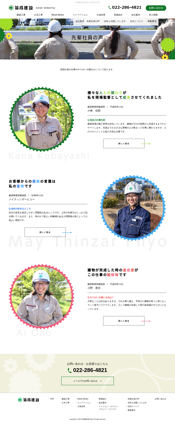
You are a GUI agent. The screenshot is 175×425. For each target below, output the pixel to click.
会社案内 (135, 15)
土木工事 (38, 15)
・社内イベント (132, 406)
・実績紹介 (101, 399)
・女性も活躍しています (136, 403)
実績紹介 (118, 15)
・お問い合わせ (159, 399)
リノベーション (80, 15)
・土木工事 (64, 403)
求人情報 (153, 15)
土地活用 (101, 15)
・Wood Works (81, 399)
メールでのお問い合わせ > (87, 381)
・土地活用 (80, 406)
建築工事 (21, 15)
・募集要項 (130, 410)
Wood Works (57, 15)
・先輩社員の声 (132, 399)
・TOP (51, 399)
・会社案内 (101, 403)
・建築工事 (64, 399)
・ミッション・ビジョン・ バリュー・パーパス (108, 407)
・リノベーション (83, 403)
